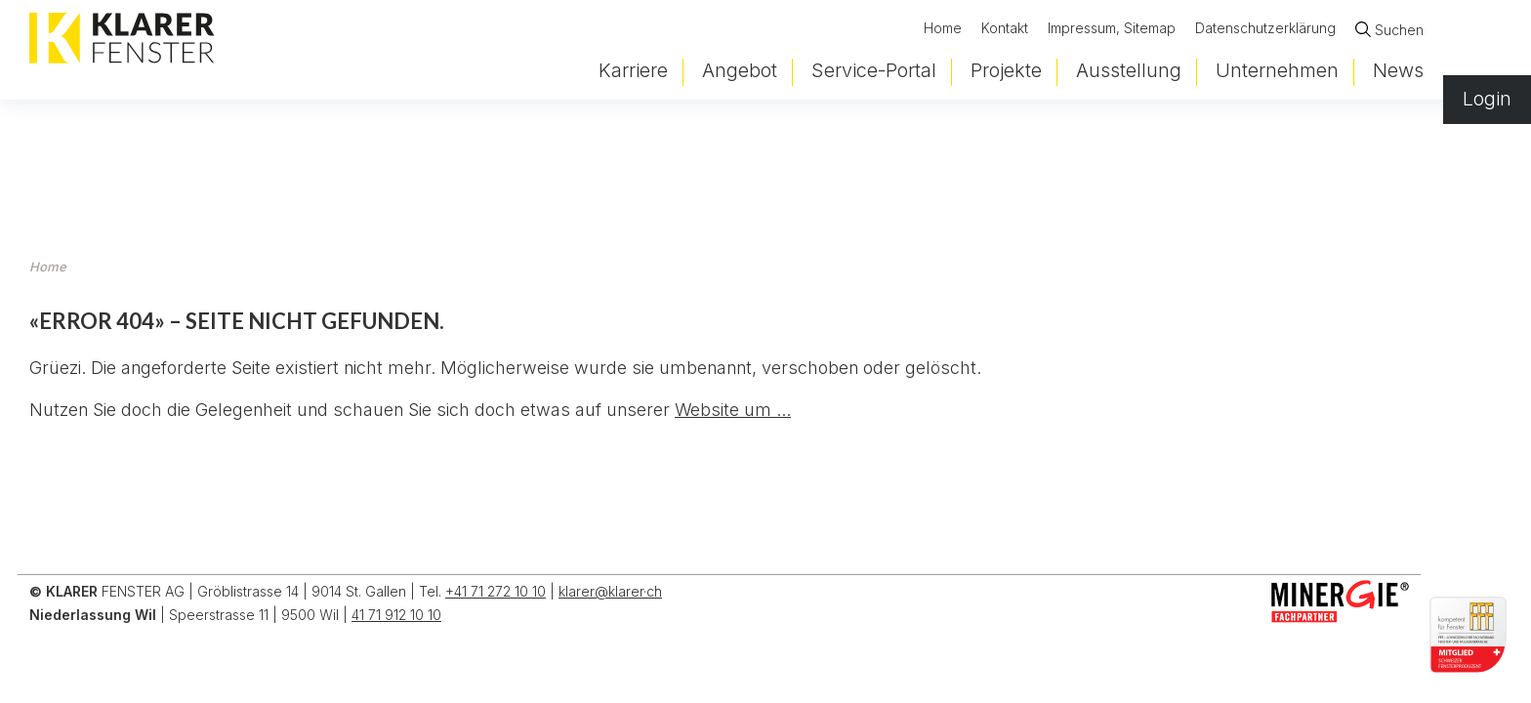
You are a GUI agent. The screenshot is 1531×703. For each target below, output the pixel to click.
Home (943, 31)
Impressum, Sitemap (1112, 31)
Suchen (1399, 32)
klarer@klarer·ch (610, 591)
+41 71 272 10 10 (495, 591)
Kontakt (1004, 31)
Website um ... (733, 409)
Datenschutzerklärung (1265, 31)
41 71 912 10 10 (396, 614)
